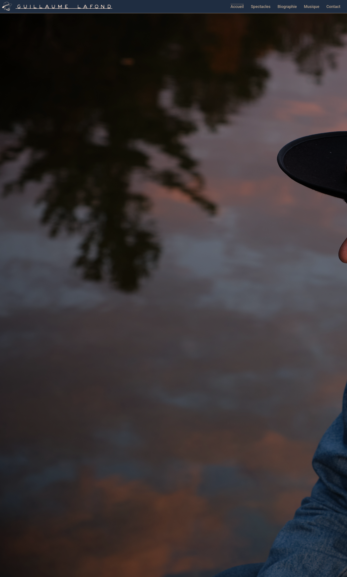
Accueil (237, 6)
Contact (333, 6)
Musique (311, 6)
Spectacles (260, 6)
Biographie (287, 6)
